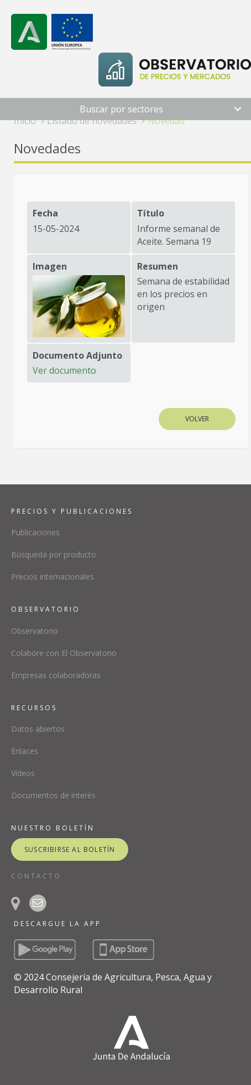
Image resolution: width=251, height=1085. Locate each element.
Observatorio (34, 631)
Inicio (25, 121)
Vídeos (23, 773)
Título (150, 213)
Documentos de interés (53, 795)
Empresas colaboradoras (56, 675)
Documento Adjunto (77, 355)
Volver (197, 418)
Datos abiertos (38, 729)
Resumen (157, 266)
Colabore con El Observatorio (64, 653)
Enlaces (24, 751)
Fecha (45, 213)
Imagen (50, 266)
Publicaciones (35, 532)
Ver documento (64, 370)
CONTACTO (36, 876)
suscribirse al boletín (69, 849)
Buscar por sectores (121, 109)
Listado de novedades (92, 121)
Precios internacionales (52, 576)
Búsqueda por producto (53, 554)
